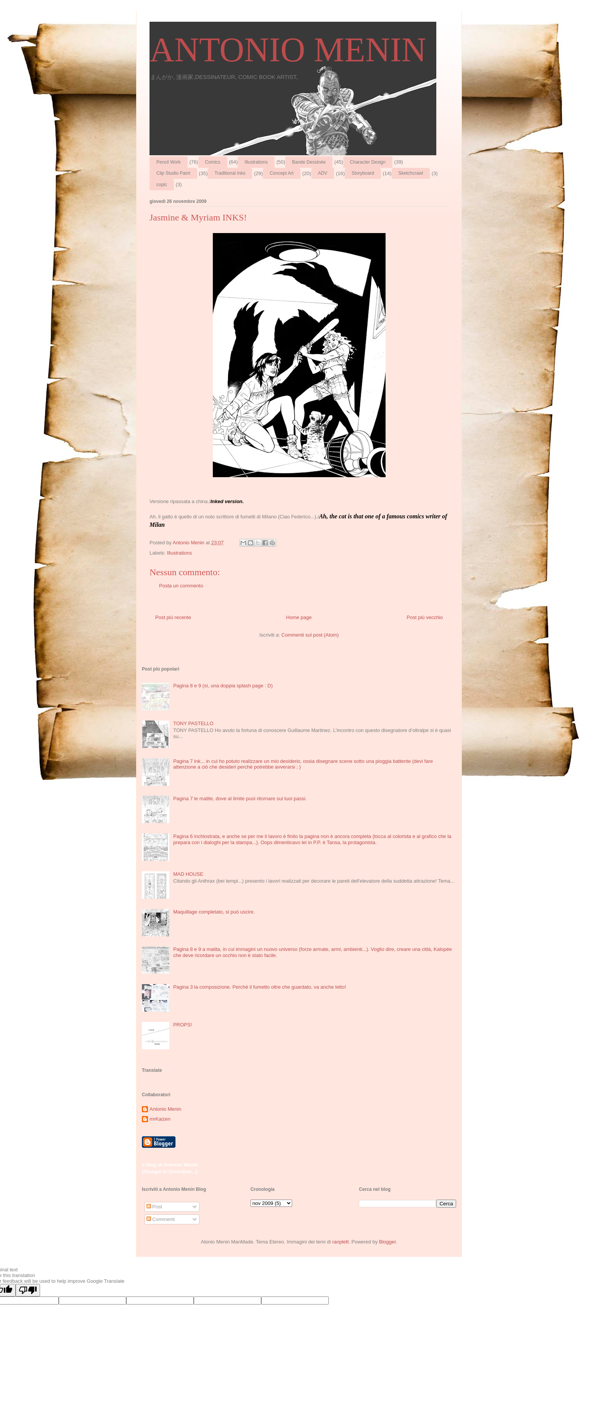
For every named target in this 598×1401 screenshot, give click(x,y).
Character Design (368, 162)
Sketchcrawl (411, 173)
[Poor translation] (28, 1290)
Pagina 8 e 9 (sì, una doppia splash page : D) (223, 685)
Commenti (160, 1219)
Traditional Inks (229, 173)
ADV (323, 173)
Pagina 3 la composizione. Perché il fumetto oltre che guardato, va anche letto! (259, 987)
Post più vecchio (425, 617)
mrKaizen (160, 1119)
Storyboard (363, 173)
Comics (212, 162)
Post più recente (173, 617)
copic (161, 184)
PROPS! (182, 1025)
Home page (299, 617)
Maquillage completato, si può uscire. (214, 912)
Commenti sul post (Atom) (310, 635)
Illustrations (256, 162)
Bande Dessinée (309, 162)
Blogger (387, 1242)
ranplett (340, 1242)
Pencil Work (168, 162)
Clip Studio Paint (173, 173)
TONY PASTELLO (193, 723)
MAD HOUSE (188, 874)
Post (154, 1207)
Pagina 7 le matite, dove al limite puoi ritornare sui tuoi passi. (240, 798)
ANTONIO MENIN (288, 50)
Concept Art (282, 173)
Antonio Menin (165, 1109)
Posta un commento (181, 586)
